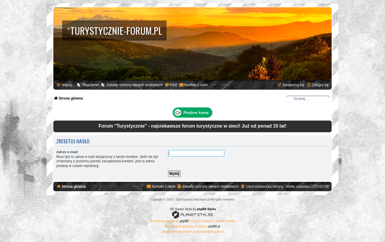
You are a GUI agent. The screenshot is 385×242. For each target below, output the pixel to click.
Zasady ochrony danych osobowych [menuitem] (134, 85)
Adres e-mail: (67, 152)
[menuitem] (170, 85)
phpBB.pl (214, 226)
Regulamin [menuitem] (90, 85)
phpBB (184, 221)
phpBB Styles (206, 209)
